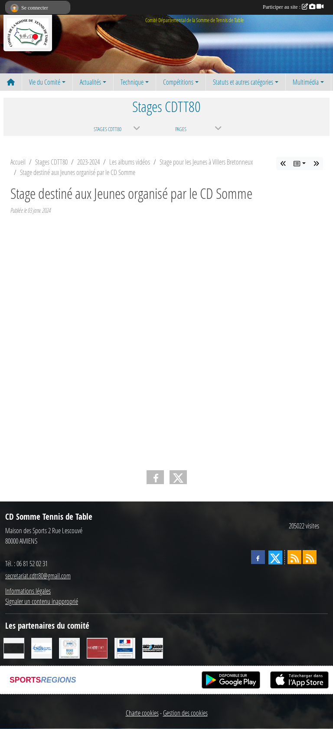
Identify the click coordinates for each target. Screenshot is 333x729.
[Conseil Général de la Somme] (97, 647)
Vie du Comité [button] (44, 81)
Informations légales (28, 590)
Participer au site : (293, 7)
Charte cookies (142, 712)
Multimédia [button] (306, 81)
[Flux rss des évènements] (310, 557)
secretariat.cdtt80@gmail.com (38, 575)
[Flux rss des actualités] (294, 557)
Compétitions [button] (178, 81)
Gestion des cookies (185, 712)
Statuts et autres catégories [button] (243, 81)
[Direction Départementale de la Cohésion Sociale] (124, 647)
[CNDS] (41, 647)
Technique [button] (132, 81)
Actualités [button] (90, 81)
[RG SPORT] (152, 647)
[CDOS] (69, 647)
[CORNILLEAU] (13, 647)
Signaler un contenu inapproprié (41, 601)
